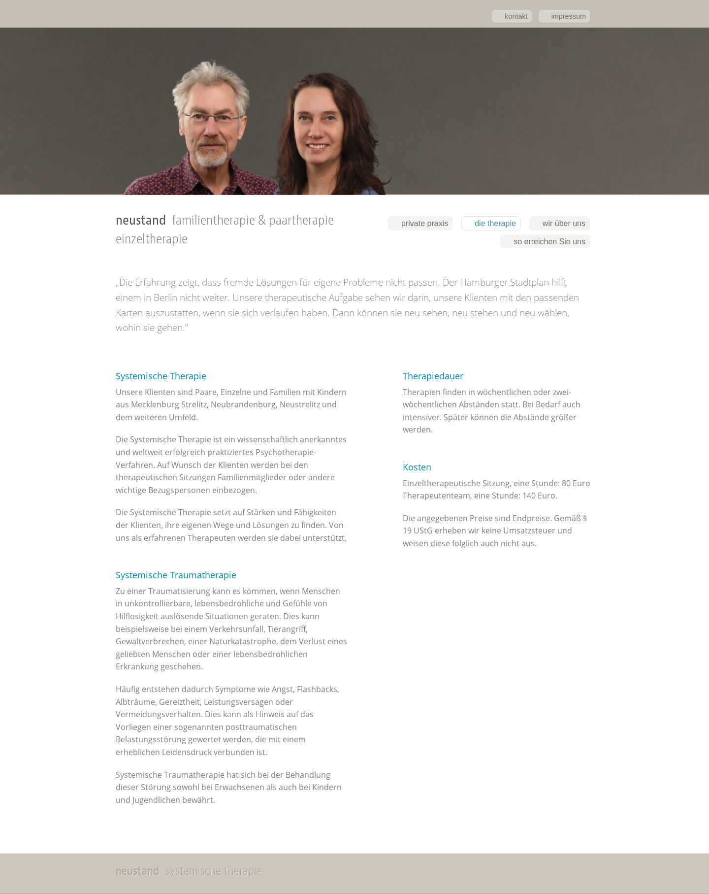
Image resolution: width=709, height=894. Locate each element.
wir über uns (564, 223)
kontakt (516, 16)
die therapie (495, 223)
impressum (568, 16)
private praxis (424, 223)
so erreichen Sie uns (549, 241)
